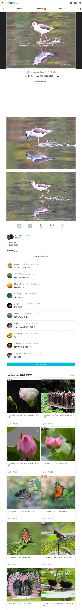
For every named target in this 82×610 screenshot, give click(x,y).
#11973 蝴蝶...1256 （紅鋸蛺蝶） (19, 557)
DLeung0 (17, 284)
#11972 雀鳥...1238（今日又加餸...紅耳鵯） (57, 557)
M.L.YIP (17, 294)
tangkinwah (18, 353)
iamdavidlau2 (32, 72)
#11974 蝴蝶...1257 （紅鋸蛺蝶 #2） (55, 511)
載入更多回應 (41, 364)
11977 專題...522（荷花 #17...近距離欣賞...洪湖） (23, 464)
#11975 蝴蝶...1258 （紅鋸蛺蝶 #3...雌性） (22, 511)
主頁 (2, 9)
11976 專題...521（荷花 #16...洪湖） (55, 463)
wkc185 (17, 314)
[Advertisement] (41, 100)
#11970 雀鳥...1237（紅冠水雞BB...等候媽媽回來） (58, 605)
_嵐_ (16, 274)
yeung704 (17, 264)
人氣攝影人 (21, 9)
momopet (17, 334)
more (73, 375)
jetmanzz (17, 343)
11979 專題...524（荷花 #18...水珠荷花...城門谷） (23, 416)
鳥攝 (14, 242)
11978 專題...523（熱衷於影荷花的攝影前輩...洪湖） (58, 416)
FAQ (79, 9)
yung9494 (17, 304)
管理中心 (62, 9)
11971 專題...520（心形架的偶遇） (20, 604)
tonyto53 (17, 324)
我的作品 (41, 9)
